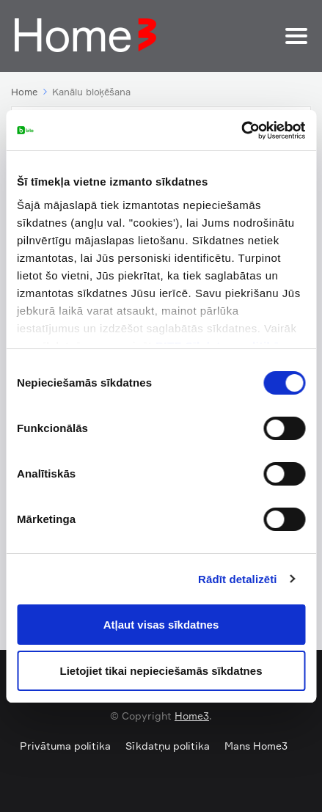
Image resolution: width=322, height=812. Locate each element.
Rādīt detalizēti (237, 579)
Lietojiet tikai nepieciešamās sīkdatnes (161, 671)
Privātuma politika (65, 745)
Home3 (192, 715)
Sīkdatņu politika (167, 745)
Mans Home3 (256, 745)
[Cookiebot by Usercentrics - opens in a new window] (241, 130)
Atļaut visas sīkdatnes (161, 624)
